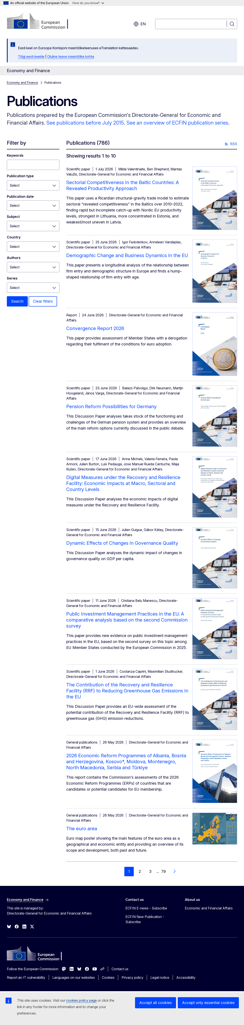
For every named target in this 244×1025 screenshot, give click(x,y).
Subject (13, 216)
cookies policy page (81, 1000)
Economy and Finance (22, 82)
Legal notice (159, 977)
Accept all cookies (155, 1002)
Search (17, 301)
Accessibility (185, 977)
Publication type (20, 176)
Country (14, 237)
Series (12, 278)
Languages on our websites (73, 977)
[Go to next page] (174, 871)
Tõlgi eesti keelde (31, 56)
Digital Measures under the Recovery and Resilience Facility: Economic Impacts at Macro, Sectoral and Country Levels (123, 483)
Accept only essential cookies (208, 1002)
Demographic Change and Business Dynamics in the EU (127, 255)
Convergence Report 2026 (95, 328)
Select (14, 185)
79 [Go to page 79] (163, 871)
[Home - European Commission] (41, 21)
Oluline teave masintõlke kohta (70, 56)
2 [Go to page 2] (140, 871)
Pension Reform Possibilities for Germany (111, 406)
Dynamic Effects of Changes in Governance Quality (122, 543)
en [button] (140, 24)
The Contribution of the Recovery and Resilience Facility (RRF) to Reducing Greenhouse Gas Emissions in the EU (127, 690)
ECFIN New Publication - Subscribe (144, 919)
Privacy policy (132, 977)
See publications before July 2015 (85, 123)
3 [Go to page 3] (150, 871)
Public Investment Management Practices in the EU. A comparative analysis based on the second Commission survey (127, 620)
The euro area (81, 828)
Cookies (108, 977)
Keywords (15, 155)
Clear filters (43, 301)
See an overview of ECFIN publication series (177, 123)
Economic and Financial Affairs (209, 908)
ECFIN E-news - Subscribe (146, 908)
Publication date (20, 196)
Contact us (120, 969)
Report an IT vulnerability (26, 977)
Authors (14, 258)
